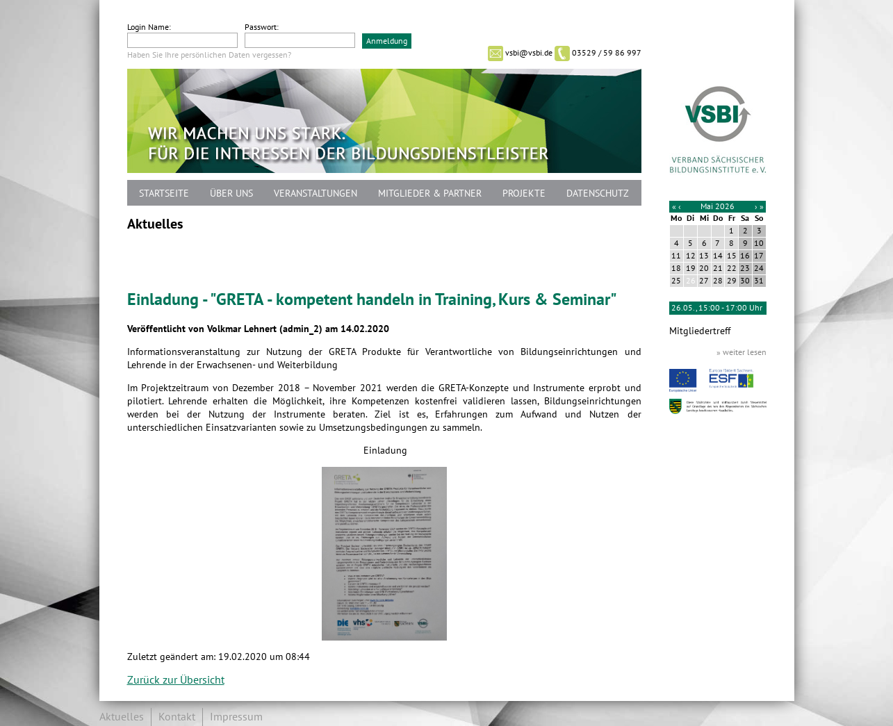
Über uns (231, 193)
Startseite (164, 193)
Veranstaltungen (315, 193)
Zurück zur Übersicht (175, 680)
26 (691, 281)
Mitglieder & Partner (430, 193)
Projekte (524, 193)
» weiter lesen (741, 352)
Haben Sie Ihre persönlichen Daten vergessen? (209, 55)
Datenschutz (597, 193)
